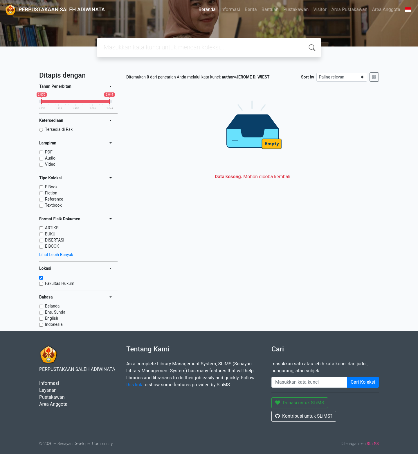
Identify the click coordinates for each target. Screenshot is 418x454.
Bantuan (270, 9)
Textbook (53, 205)
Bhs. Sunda (55, 312)
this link (134, 384)
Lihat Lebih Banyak (56, 254)
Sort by (307, 77)
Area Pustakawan (349, 9)
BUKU (50, 234)
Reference (54, 199)
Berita (251, 9)
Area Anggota (386, 9)
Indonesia (54, 324)
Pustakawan (296, 9)
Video (50, 164)
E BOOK (52, 246)
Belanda (52, 306)
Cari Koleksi (363, 382)
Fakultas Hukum (59, 283)
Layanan (48, 390)
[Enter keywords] (309, 382)
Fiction (51, 193)
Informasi (230, 9)
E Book (51, 187)
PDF (49, 152)
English (51, 318)
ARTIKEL (53, 228)
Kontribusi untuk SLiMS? (303, 416)
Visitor (320, 9)
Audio (50, 158)
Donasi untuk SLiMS (299, 402)
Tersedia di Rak (59, 129)
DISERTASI (54, 240)
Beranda (207, 9)
